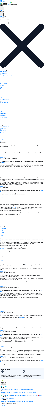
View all (1, 87)
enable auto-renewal (40, 213)
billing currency (27, 264)
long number (4, 228)
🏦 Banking (12, 395)
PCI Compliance (22, 86)
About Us (1, 15)
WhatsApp (22, 140)
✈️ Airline (5, 395)
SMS (2, 401)
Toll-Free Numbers (22, 114)
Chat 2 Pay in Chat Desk (22, 82)
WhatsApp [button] (2, 125)
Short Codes (22, 107)
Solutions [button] (5, 4)
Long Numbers (22, 112)
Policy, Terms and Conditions (22, 100)
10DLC (24, 401)
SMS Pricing (21, 392)
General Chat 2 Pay (22, 80)
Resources (2, 12)
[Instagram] (4, 386)
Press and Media (9, 398)
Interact (5, 389)
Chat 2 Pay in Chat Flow (22, 84)
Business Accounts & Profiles (22, 127)
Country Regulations (22, 105)
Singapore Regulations (22, 116)
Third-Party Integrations (22, 121)
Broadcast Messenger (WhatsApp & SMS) (22, 76)
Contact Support (2, 1)
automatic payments (3, 248)
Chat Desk (22, 89)
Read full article (3, 157)
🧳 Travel (8, 395)
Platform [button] (1, 4)
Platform (1, 6)
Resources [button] (11, 4)
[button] (22, 143)
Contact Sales (2, 16)
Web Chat (29, 401)
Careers (5, 398)
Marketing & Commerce (22, 133)
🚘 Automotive (40, 395)
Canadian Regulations (22, 118)
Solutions (1, 9)
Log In (1, 0)
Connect (2, 389)
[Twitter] (2, 386)
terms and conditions (20, 145)
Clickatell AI (17, 389)
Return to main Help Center (4, 21)
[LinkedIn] (3, 386)
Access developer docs (26, 378)
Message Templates (22, 129)
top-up (3, 232)
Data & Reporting (22, 94)
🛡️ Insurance (36, 395)
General (22, 98)
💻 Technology (16, 395)
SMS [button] (1, 101)
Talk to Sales (4, 383)
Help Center (8, 392)
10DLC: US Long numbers (22, 103)
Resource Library (4, 392)
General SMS (22, 110)
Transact (7, 389)
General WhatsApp (22, 131)
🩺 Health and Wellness (22, 395)
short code (3, 230)
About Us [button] (15, 4)
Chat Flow (22, 91)
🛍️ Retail (2, 395)
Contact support (3, 378)
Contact (13, 398)
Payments (31, 389)
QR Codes (22, 135)
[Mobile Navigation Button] (5, 16)
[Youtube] (5, 386)
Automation (21, 389)
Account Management (22, 72)
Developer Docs (16, 392)
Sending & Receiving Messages (22, 138)
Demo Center (12, 392)
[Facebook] (1, 386)
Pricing (8, 4)
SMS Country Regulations (32, 392)
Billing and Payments (22, 74)
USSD (22, 124)
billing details (14, 207)
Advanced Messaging (12, 389)
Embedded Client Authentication (22, 96)
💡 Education (28, 395)
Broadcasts (28, 389)
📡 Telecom (32, 395)
